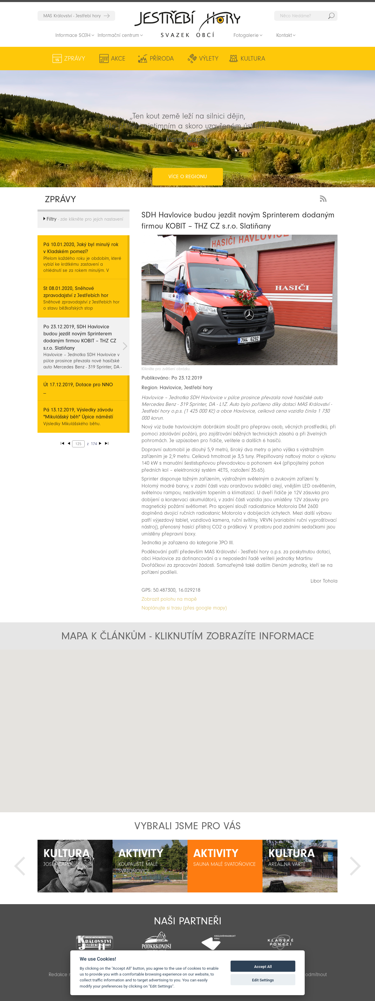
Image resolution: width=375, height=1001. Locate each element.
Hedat (331, 16)
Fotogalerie (246, 35)
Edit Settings (263, 980)
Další (355, 866)
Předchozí (19, 866)
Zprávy (74, 58)
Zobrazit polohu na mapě (169, 599)
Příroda (160, 58)
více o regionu (187, 153)
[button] (188, 726)
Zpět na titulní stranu (187, 23)
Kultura (249, 58)
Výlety (206, 58)
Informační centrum (118, 35)
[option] (75, 866)
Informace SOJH (73, 35)
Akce (117, 58)
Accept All (263, 966)
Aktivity (299, 58)
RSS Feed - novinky (324, 198)
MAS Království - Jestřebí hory (72, 15)
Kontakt (284, 35)
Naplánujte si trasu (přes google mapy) (184, 608)
